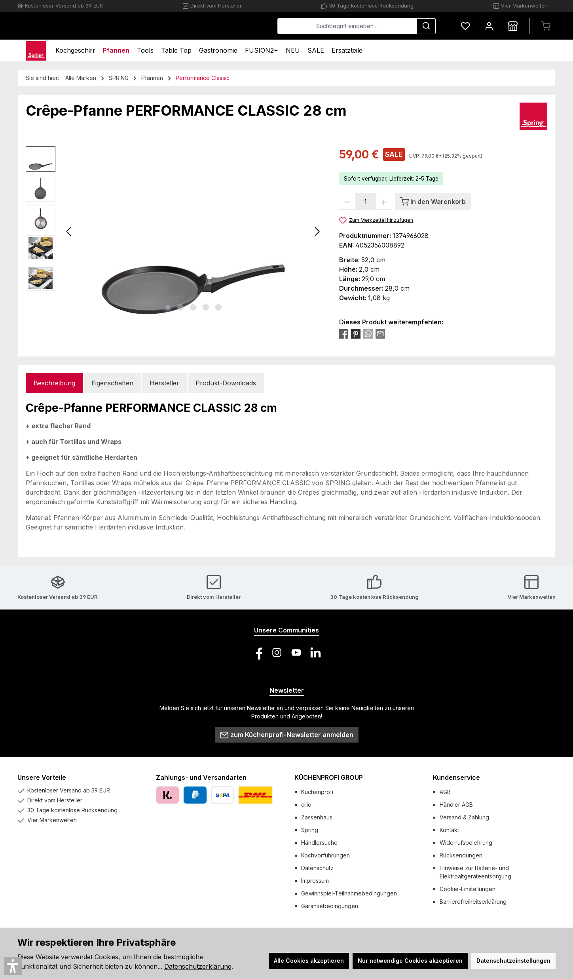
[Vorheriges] (69, 231)
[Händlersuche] (513, 26)
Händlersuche (319, 842)
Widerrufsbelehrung (466, 842)
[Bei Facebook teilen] (343, 333)
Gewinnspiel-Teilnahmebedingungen (349, 893)
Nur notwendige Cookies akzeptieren (410, 960)
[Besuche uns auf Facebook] (257, 652)
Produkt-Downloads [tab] (225, 383)
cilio (306, 804)
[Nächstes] (317, 231)
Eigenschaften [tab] (112, 383)
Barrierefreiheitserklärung (473, 901)
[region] (174, 231)
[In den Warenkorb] (433, 201)
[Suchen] (426, 26)
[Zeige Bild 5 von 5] (218, 307)
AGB (445, 792)
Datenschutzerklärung (197, 966)
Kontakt (449, 830)
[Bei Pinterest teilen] (356, 333)
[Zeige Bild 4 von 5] (206, 307)
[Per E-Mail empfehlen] (380, 333)
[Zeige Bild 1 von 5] (168, 307)
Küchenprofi (317, 792)
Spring (309, 830)
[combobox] (347, 26)
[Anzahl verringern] (347, 201)
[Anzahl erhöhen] (384, 201)
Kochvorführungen (325, 855)
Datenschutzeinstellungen (513, 960)
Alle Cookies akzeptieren (309, 960)
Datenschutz (317, 868)
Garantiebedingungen (329, 906)
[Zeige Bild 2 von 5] (180, 307)
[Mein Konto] (489, 26)
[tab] (54, 383)
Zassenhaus (316, 817)
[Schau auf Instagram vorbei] (277, 652)
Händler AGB (456, 804)
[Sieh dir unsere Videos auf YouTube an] (296, 652)
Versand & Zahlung (464, 817)
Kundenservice (456, 777)
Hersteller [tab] (164, 383)
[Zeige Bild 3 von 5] (193, 307)
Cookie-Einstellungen (467, 889)
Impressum (315, 880)
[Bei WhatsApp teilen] (368, 333)
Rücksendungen (461, 855)
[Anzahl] (365, 201)
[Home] (36, 50)
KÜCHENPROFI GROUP (328, 777)
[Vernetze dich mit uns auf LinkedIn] (315, 652)
